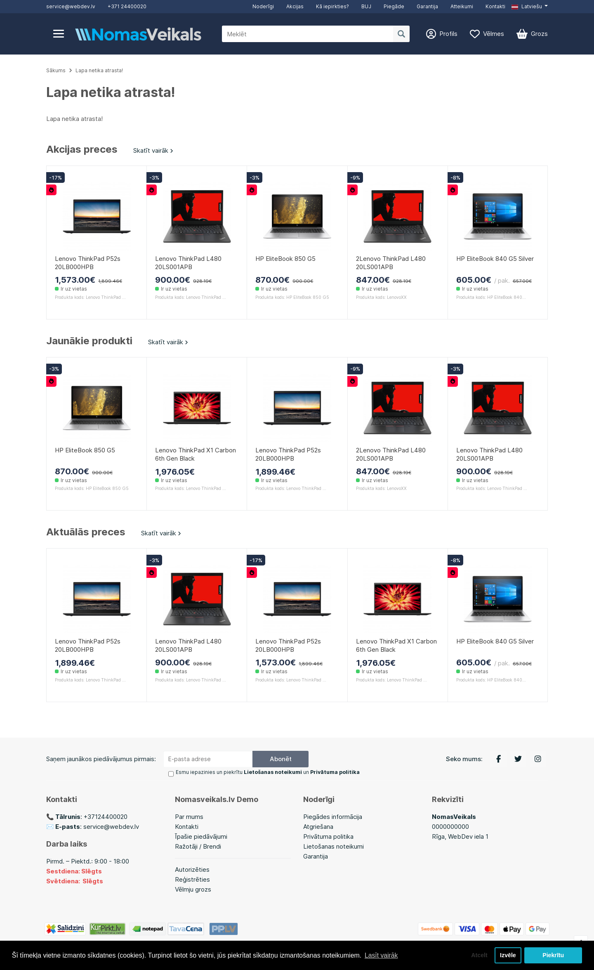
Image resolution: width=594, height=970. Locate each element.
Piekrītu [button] (553, 955)
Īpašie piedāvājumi (201, 836)
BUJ (366, 6)
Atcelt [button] (478, 955)
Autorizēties (192, 869)
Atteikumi (461, 6)
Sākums (56, 70)
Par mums (189, 817)
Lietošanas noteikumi (333, 846)
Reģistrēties (192, 879)
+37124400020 (105, 817)
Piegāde (394, 6)
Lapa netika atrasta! (99, 70)
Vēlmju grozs (193, 889)
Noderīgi (263, 6)
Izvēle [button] (508, 955)
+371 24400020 (127, 6)
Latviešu (527, 6)
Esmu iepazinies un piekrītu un (267, 772)
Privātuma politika (328, 836)
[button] (530, 6)
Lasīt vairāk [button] (381, 954)
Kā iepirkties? (332, 6)
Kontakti (495, 6)
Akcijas (295, 6)
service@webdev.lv (70, 6)
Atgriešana (318, 826)
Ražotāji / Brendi (198, 846)
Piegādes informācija (332, 817)
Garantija (427, 6)
